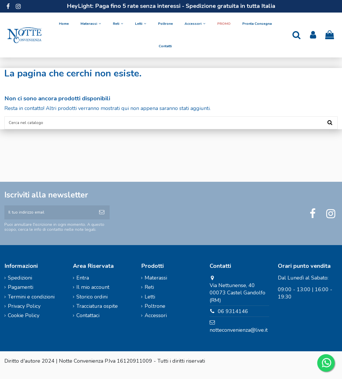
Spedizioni (20, 285)
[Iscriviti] (102, 218)
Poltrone (155, 314)
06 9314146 (233, 319)
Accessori (156, 323)
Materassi (156, 285)
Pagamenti (20, 295)
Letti (150, 304)
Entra (82, 285)
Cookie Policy (23, 323)
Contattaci (87, 323)
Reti (149, 295)
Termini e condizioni (31, 304)
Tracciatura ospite (97, 314)
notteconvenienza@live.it (239, 338)
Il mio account (92, 295)
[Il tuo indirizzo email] (49, 218)
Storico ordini (92, 304)
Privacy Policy (24, 314)
